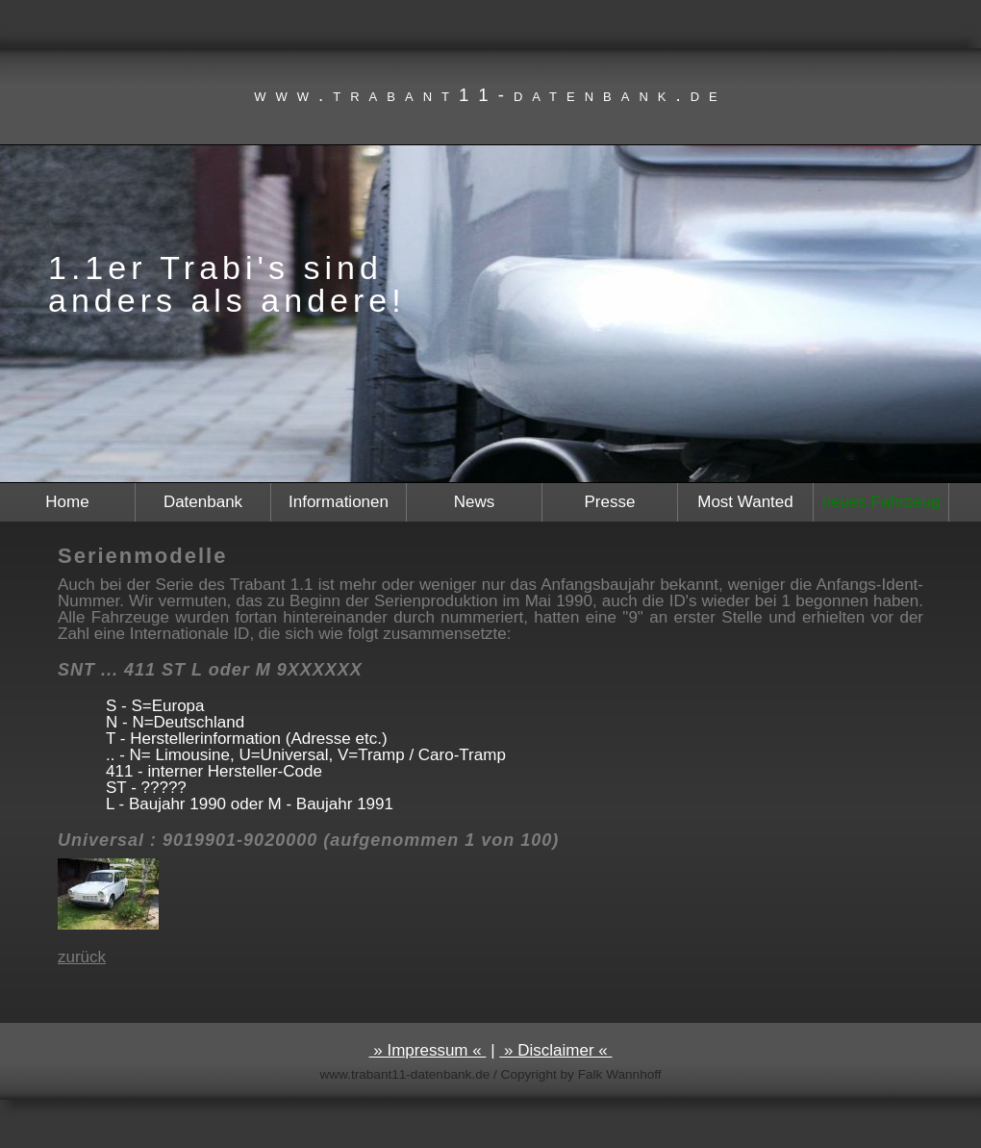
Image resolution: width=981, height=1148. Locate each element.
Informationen (339, 502)
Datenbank (203, 502)
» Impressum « (428, 1050)
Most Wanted (745, 502)
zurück (82, 957)
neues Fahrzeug (881, 502)
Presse (610, 502)
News (474, 502)
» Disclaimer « (555, 1050)
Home (66, 502)
